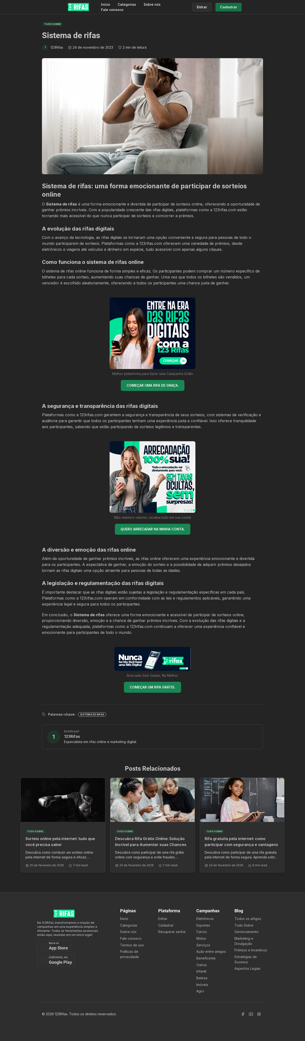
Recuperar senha (171, 932)
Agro (200, 991)
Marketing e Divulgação (243, 941)
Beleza (201, 978)
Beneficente (206, 958)
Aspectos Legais (247, 968)
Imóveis (202, 985)
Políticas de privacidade (129, 954)
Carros (201, 932)
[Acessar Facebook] (243, 1014)
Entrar (162, 919)
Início (105, 4)
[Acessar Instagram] (259, 1014)
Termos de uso (132, 945)
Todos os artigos (247, 919)
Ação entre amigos (211, 951)
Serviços (203, 945)
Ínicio (124, 919)
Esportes (203, 925)
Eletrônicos (205, 919)
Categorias (127, 4)
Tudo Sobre (244, 925)
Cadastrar (165, 925)
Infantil (201, 971)
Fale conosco (112, 10)
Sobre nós (152, 4)
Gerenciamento (246, 932)
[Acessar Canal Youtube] (251, 1014)
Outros (201, 965)
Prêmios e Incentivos (250, 950)
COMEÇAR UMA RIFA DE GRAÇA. (153, 385)
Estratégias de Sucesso (245, 959)
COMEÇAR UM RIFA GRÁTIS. (152, 687)
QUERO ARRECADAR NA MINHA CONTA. (153, 529)
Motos (201, 938)
